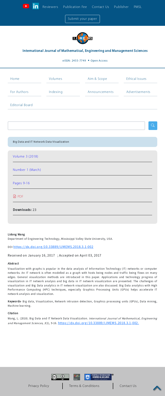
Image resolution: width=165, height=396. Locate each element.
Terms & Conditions (84, 386)
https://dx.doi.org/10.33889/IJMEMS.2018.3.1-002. (98, 323)
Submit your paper (82, 19)
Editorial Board (21, 105)
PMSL (138, 7)
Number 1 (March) (27, 170)
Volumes (55, 79)
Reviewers (50, 7)
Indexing (56, 92)
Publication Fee (75, 7)
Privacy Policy (38, 386)
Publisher (121, 7)
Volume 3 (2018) (25, 156)
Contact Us (100, 7)
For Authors (19, 92)
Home (15, 79)
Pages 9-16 (21, 183)
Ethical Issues (136, 79)
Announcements (100, 92)
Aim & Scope (97, 79)
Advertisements (138, 92)
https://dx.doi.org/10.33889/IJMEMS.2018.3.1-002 (53, 247)
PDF (18, 196)
